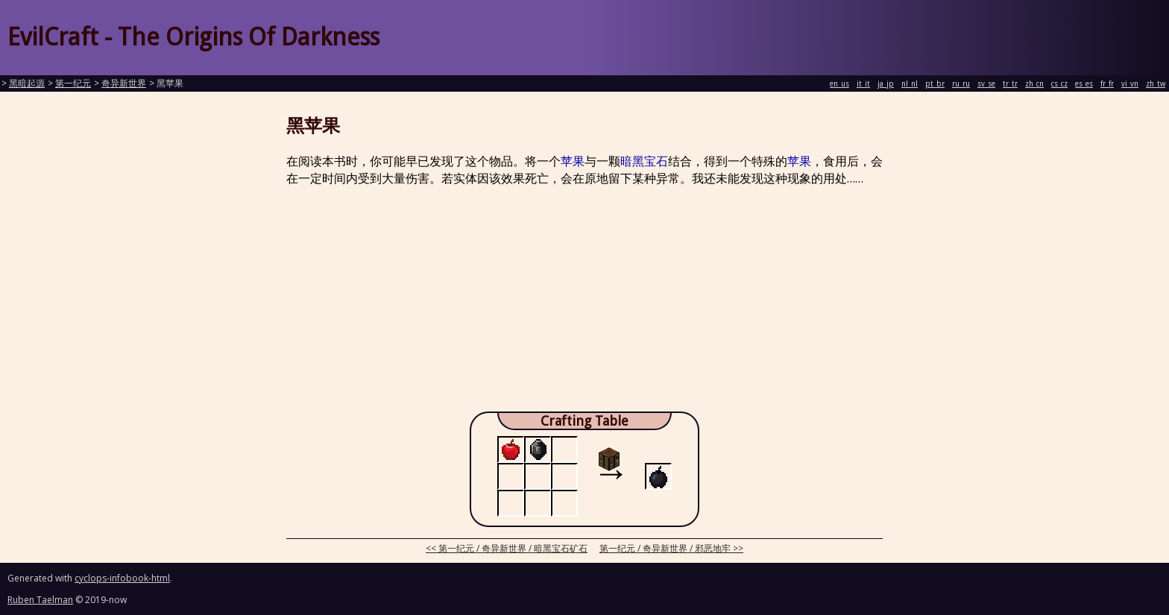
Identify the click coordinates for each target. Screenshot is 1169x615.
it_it (863, 84)
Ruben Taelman (40, 599)
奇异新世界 (123, 83)
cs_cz (1059, 84)
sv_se (986, 84)
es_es (1084, 84)
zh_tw (1155, 84)
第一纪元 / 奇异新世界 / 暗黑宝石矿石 (512, 548)
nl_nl (909, 84)
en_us (839, 84)
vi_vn (1129, 84)
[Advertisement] (584, 303)
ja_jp (885, 84)
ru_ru (961, 84)
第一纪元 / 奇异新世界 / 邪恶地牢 (665, 548)
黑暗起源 (27, 83)
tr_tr (1010, 84)
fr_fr (1107, 84)
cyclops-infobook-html (122, 578)
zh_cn (1034, 84)
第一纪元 (73, 83)
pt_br (935, 84)
